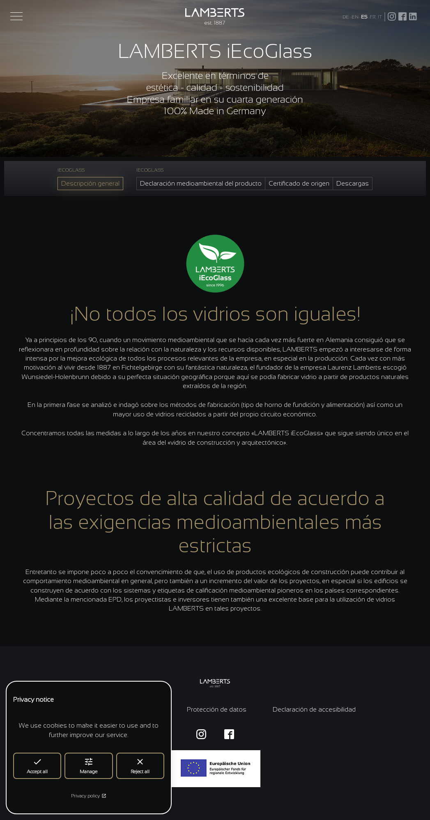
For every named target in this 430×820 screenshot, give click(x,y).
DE (346, 17)
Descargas (352, 183)
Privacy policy (88, 796)
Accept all (37, 765)
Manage (88, 765)
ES (364, 17)
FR (372, 17)
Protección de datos (216, 709)
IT (380, 17)
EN (355, 17)
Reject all (140, 765)
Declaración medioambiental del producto (201, 183)
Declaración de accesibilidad (314, 709)
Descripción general (90, 183)
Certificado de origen (299, 183)
